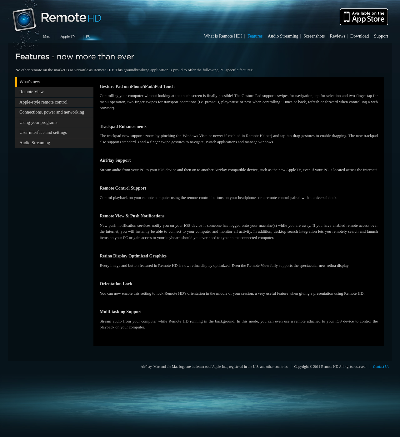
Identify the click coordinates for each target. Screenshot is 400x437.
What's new (29, 81)
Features (255, 35)
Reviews (337, 35)
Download (359, 35)
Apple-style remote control (43, 101)
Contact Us (381, 366)
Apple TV (68, 36)
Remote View (31, 91)
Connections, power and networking (51, 111)
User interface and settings (43, 132)
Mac (46, 36)
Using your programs (38, 122)
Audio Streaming (283, 35)
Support (381, 35)
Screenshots (314, 35)
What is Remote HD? (223, 35)
